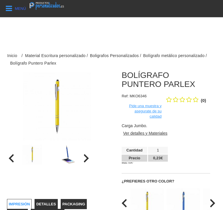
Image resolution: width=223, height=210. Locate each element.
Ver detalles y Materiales (145, 133)
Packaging (73, 204)
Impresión (19, 204)
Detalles (46, 204)
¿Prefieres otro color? (148, 181)
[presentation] (11, 158)
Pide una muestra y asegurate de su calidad (145, 111)
